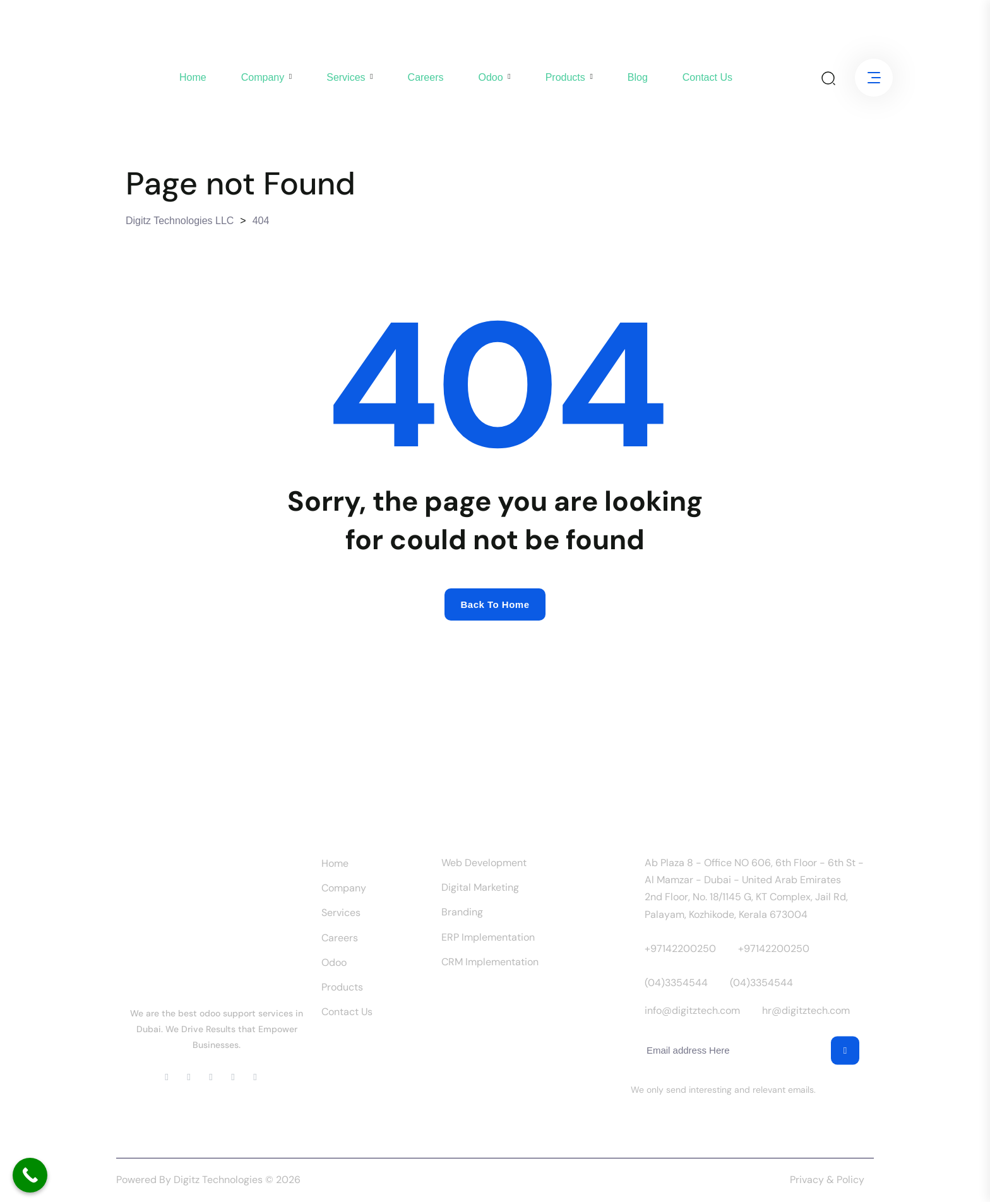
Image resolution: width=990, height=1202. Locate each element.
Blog (638, 77)
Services (345, 77)
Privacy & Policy (827, 1179)
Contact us (707, 77)
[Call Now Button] (30, 1175)
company (262, 77)
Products (565, 77)
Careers (426, 77)
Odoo (490, 77)
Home (192, 77)
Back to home (494, 604)
